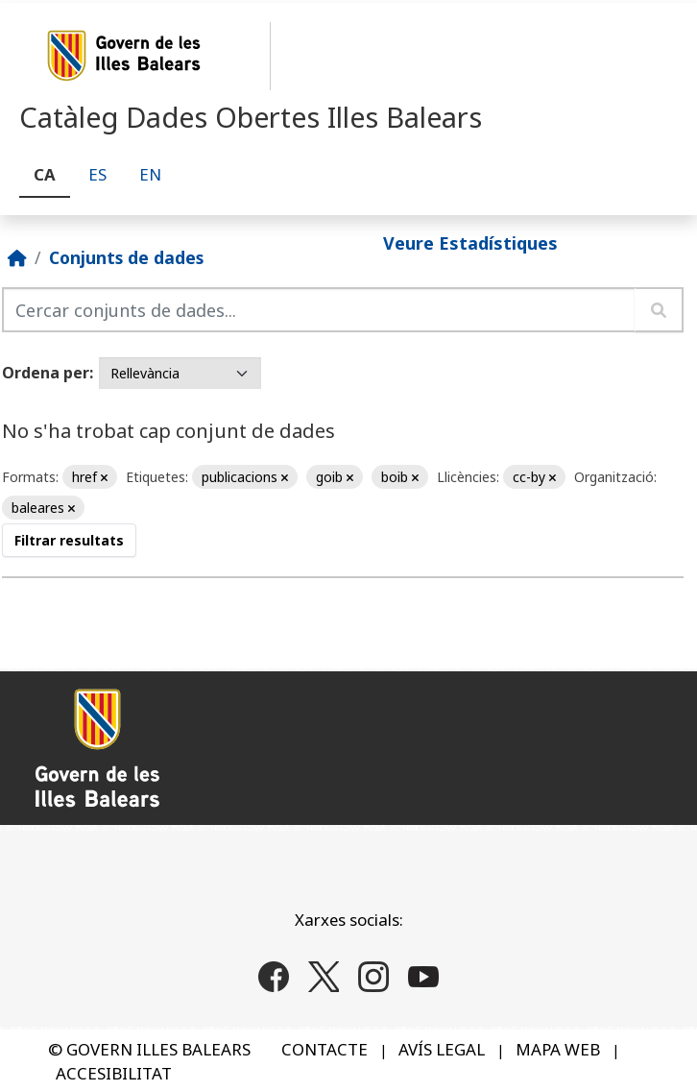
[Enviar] (659, 309)
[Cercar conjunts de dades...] (319, 309)
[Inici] (17, 257)
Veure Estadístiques (470, 243)
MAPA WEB (558, 1049)
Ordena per (45, 372)
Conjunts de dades (126, 257)
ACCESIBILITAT (114, 1073)
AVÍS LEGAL (441, 1049)
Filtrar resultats (69, 540)
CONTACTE (324, 1049)
